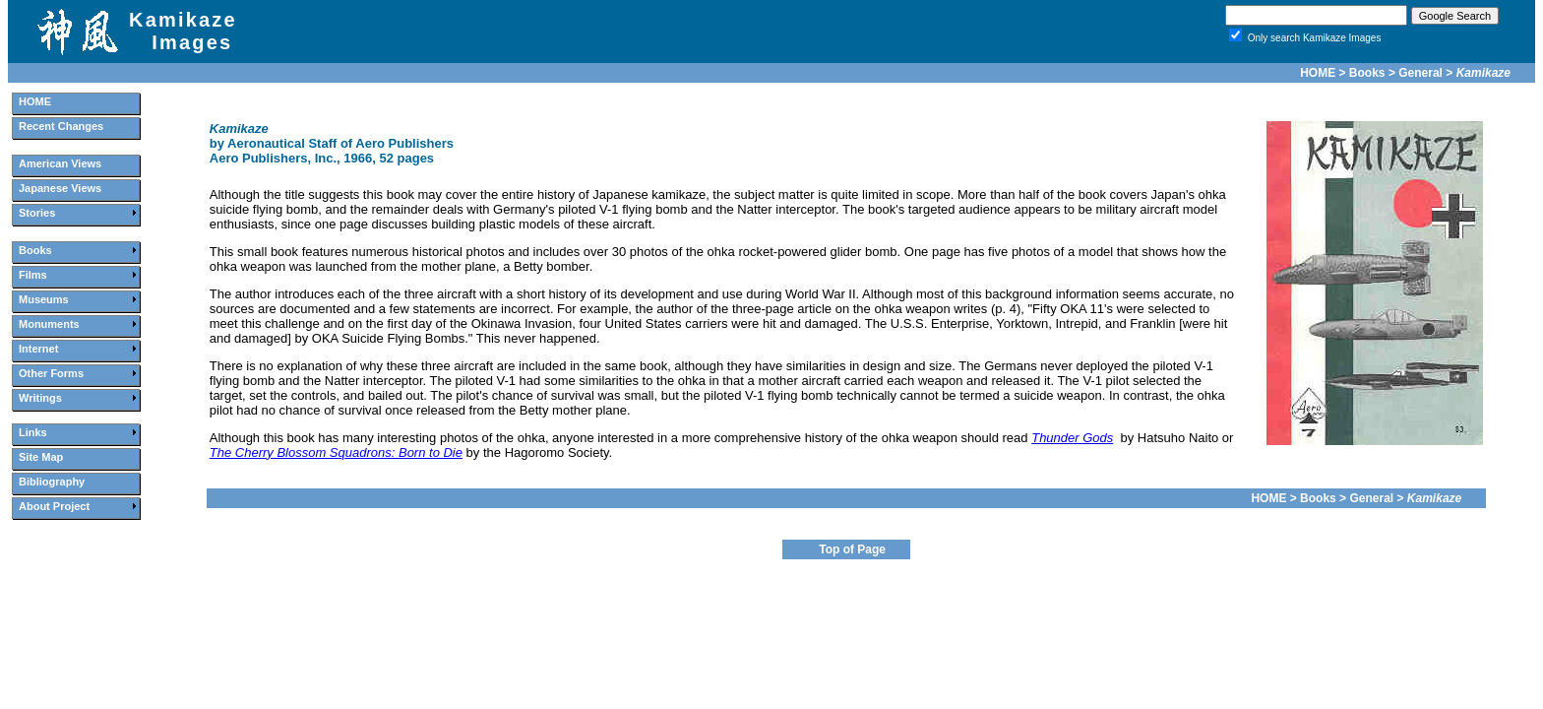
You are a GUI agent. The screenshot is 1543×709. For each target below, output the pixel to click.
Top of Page (852, 549)
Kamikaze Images (183, 31)
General (1420, 73)
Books (1367, 73)
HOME (1317, 73)
